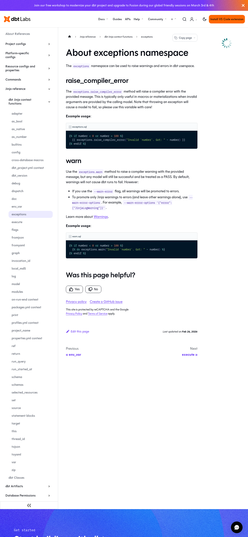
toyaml (16, 454)
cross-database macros (28, 160)
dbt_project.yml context (28, 168)
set (14, 400)
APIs (128, 19)
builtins (17, 144)
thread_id (18, 439)
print (15, 315)
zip (14, 470)
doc (14, 199)
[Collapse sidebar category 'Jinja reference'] (49, 89)
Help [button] (137, 19)
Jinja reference (15, 89)
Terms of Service (97, 314)
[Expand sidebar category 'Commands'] (49, 79)
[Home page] (69, 37)
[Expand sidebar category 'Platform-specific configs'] (49, 55)
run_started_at (22, 369)
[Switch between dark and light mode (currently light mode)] (204, 19)
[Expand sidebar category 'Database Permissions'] (49, 495)
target (16, 423)
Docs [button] (101, 19)
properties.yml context (27, 338)
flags (15, 230)
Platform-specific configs (17, 55)
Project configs (15, 44)
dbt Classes (16, 477)
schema (17, 377)
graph (16, 253)
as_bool (17, 121)
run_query (19, 361)
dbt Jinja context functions (20, 101)
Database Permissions (20, 495)
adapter (17, 113)
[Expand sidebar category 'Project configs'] (49, 44)
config (16, 152)
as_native (18, 129)
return (16, 353)
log (14, 276)
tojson (16, 446)
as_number (19, 137)
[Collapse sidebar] (29, 505)
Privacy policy (76, 301)
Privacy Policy (74, 314)
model (16, 284)
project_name (21, 330)
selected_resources (25, 392)
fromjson (18, 237)
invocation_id (21, 261)
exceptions (19, 214)
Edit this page (77, 331)
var (14, 462)
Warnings (101, 216)
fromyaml (18, 245)
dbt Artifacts (14, 486)
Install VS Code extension (226, 19)
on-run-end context (25, 299)
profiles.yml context (25, 322)
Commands (13, 79)
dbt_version (19, 175)
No (93, 289)
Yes (74, 289)
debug (16, 183)
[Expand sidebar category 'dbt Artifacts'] (49, 486)
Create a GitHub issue (106, 301)
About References (17, 34)
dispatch (17, 191)
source (16, 408)
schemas (17, 384)
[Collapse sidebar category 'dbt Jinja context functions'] (49, 102)
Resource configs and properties (20, 68)
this (14, 431)
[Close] (243, 5)
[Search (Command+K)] (184, 19)
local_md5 (19, 268)
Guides (117, 19)
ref (14, 346)
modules (17, 292)
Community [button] (155, 19)
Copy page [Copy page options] (185, 38)
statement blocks (23, 415)
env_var (17, 206)
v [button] (172, 19)
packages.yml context (26, 307)
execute (17, 222)
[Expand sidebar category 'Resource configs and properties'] (49, 68)
